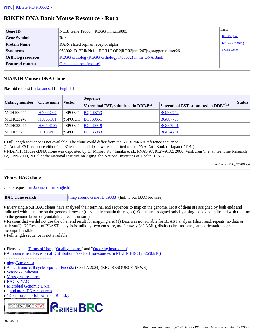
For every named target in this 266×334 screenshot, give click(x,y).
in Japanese (41, 88)
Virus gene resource (23, 277)
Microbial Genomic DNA (28, 286)
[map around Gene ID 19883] (92, 197)
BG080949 (93, 125)
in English (63, 88)
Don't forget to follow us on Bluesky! (40, 295)
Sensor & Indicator (22, 272)
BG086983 (93, 132)
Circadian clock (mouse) (79, 64)
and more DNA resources (31, 291)
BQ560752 (170, 112)
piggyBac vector (20, 262)
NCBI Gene (230, 49)
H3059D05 (47, 125)
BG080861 (93, 119)
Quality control (68, 248)
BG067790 (170, 119)
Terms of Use (39, 248)
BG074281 (170, 132)
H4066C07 (47, 112)
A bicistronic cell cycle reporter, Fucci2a (40, 267)
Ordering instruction (110, 248)
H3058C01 (47, 119)
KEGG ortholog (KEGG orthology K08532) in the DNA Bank (111, 57)
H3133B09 (47, 132)
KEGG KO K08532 (32, 7)
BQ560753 (93, 112)
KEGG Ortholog (233, 43)
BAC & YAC (18, 281)
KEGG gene (230, 36)
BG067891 (170, 125)
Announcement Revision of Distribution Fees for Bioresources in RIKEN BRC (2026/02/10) (83, 253)
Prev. (8, 7)
